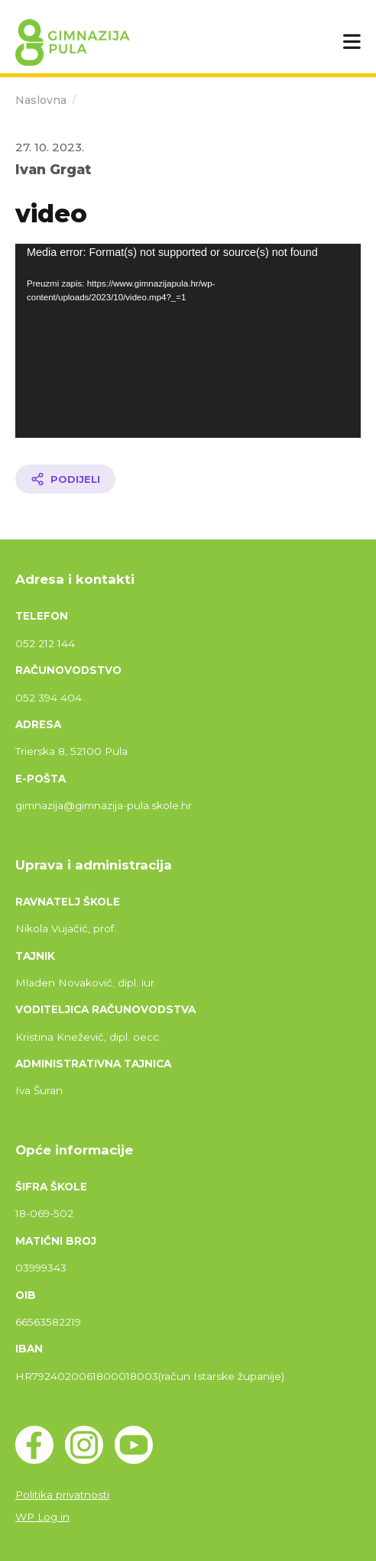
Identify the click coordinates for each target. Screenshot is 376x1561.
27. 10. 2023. (49, 147)
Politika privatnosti (62, 1494)
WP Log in (42, 1517)
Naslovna (40, 100)
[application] (188, 341)
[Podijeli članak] (65, 479)
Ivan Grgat (53, 169)
